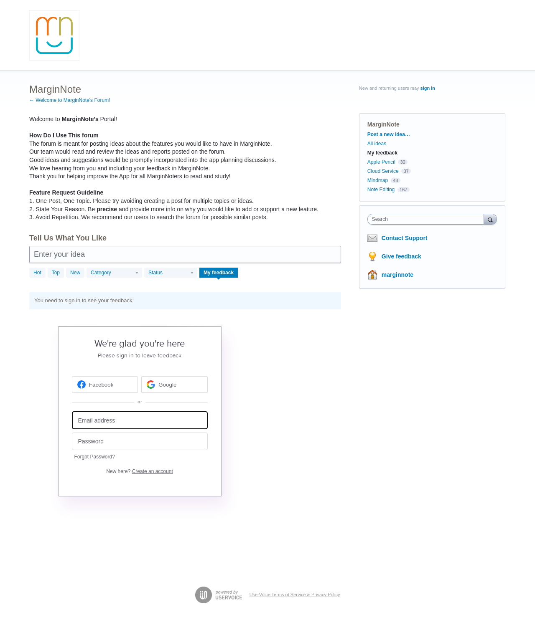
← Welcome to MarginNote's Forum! (69, 100)
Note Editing (381, 189)
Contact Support (405, 238)
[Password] (140, 441)
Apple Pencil (381, 162)
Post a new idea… (388, 134)
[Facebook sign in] (105, 384)
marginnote (397, 274)
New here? (139, 471)
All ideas (376, 144)
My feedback (219, 273)
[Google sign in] (174, 384)
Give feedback (401, 256)
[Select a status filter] (171, 273)
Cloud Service (383, 171)
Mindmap (377, 180)
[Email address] (140, 420)
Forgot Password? (94, 457)
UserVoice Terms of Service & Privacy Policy (295, 594)
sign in (427, 88)
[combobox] (428, 219)
